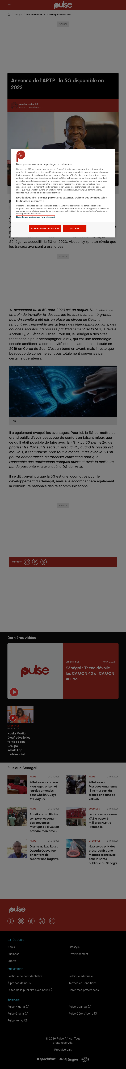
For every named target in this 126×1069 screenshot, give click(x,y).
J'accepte (74, 228)
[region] (63, 193)
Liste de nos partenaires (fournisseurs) (35, 217)
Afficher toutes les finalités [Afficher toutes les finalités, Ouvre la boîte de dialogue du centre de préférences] (44, 228)
